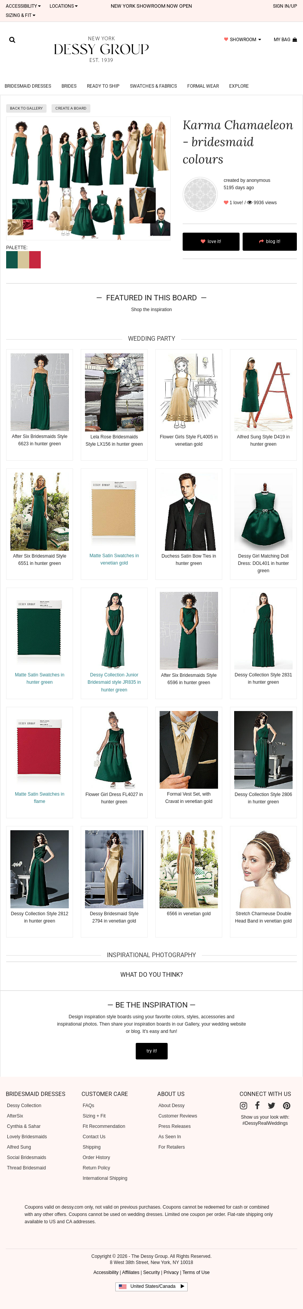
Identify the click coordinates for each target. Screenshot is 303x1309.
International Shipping (105, 1169)
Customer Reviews (177, 1106)
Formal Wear (203, 77)
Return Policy (96, 1158)
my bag (285, 39)
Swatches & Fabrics (153, 77)
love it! (211, 232)
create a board (71, 99)
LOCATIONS (64, 6)
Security (151, 1263)
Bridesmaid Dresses (28, 77)
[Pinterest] (286, 1096)
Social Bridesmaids (26, 1148)
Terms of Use (196, 1263)
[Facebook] (257, 1096)
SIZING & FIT (20, 15)
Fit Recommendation (104, 1117)
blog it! (269, 232)
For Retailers (171, 1138)
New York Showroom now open (151, 6)
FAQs (88, 1096)
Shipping (92, 1138)
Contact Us (94, 1127)
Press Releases (174, 1117)
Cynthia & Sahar (23, 1117)
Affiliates (130, 1263)
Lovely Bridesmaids (27, 1127)
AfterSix (15, 1106)
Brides (69, 77)
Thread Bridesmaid (26, 1158)
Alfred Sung (19, 1138)
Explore (239, 77)
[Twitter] (271, 1096)
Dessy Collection (24, 1096)
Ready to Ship (103, 77)
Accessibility (23, 6)
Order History (96, 1148)
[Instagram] (243, 1096)
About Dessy (171, 1096)
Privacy (170, 1263)
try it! (152, 1041)
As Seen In (169, 1127)
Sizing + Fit (94, 1106)
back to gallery (26, 99)
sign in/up (285, 6)
